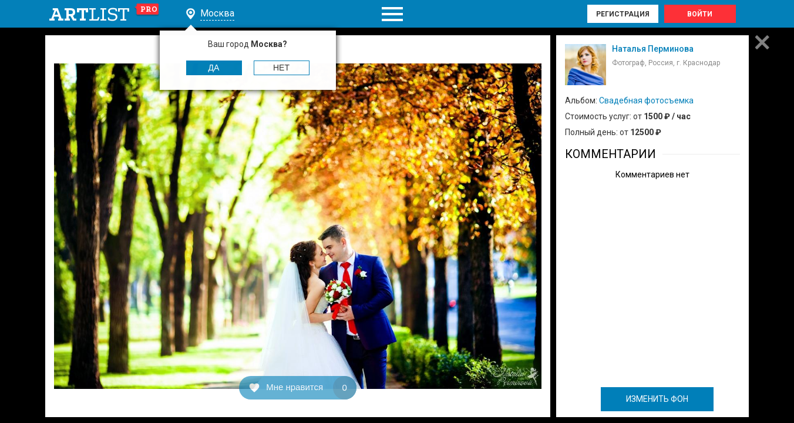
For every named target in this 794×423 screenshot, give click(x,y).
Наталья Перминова (653, 48)
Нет (281, 67)
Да (214, 67)
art (104, 14)
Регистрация (623, 14)
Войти (699, 14)
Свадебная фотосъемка (646, 100)
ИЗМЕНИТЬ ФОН (657, 399)
